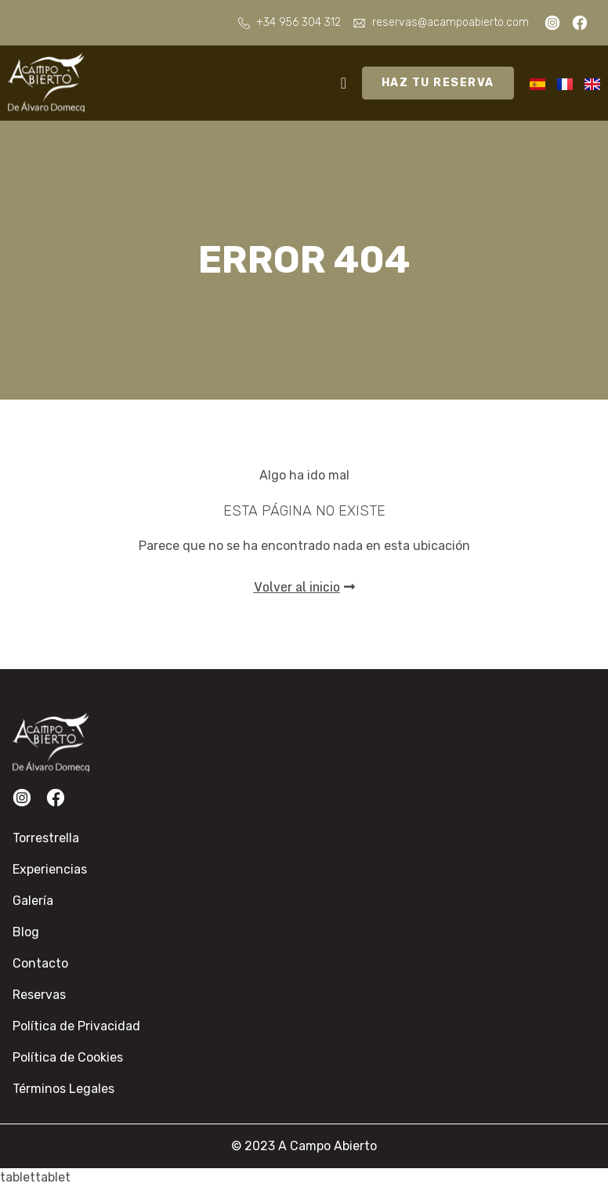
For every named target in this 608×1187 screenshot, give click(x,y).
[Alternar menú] (343, 83)
